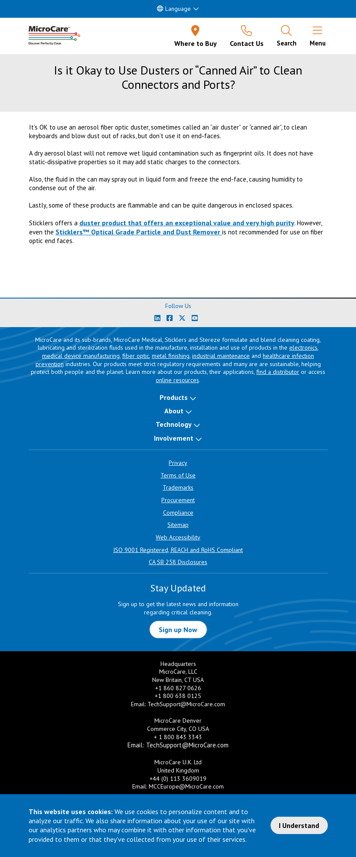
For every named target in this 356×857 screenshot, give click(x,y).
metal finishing (170, 356)
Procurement (178, 500)
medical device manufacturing (81, 356)
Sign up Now (178, 629)
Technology (174, 424)
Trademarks (178, 487)
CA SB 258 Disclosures (178, 562)
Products (174, 397)
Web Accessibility (178, 537)
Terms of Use (178, 475)
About (173, 410)
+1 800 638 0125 (178, 696)
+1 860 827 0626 (178, 688)
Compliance (178, 512)
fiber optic (135, 356)
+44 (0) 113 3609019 (178, 778)
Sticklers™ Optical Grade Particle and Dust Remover (139, 231)
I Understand (299, 825)
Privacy (178, 463)
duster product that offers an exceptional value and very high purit (185, 222)
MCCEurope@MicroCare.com (186, 786)
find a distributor (277, 372)
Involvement (173, 438)
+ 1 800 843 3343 (178, 737)
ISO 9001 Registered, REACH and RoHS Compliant (178, 550)
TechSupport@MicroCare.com (186, 704)
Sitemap (178, 525)
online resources (177, 380)
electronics (303, 347)
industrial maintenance (221, 356)
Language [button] (174, 9)
